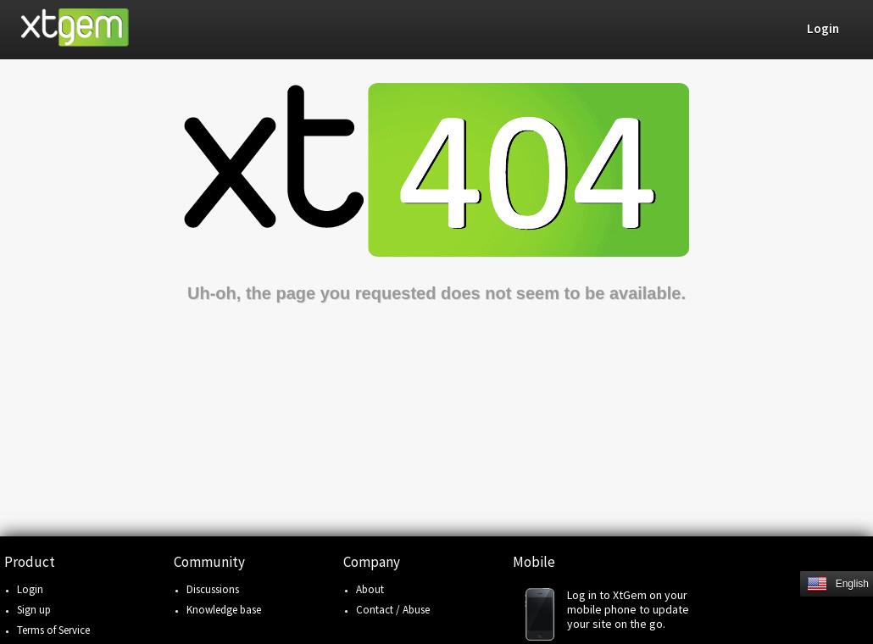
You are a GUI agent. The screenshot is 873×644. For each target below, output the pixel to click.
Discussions (212, 589)
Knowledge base (223, 609)
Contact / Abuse (393, 609)
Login (30, 589)
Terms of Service (53, 630)
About (370, 589)
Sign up (34, 609)
